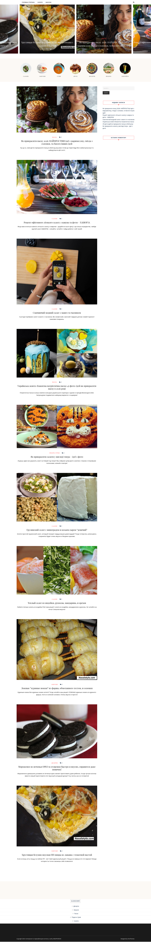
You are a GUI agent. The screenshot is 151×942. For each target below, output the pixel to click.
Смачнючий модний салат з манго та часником (57, 313)
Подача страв (55, 453)
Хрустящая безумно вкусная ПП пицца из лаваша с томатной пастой (47, 44)
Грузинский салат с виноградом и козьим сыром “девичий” (57, 530)
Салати (40, 2)
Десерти (54, 763)
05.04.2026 (102, 49)
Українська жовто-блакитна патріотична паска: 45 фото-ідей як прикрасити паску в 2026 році (56, 387)
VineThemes (131, 939)
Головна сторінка (28, 2)
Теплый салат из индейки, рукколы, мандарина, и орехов (57, 603)
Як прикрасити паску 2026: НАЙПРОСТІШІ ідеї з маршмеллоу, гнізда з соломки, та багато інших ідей (103, 42)
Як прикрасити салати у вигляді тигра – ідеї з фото (57, 457)
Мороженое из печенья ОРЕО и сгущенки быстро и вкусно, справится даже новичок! (56, 768)
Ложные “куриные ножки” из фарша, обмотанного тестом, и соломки (57, 688)
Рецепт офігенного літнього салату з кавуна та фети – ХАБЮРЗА (57, 222)
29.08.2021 (45, 49)
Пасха (104, 35)
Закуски (48, 2)
